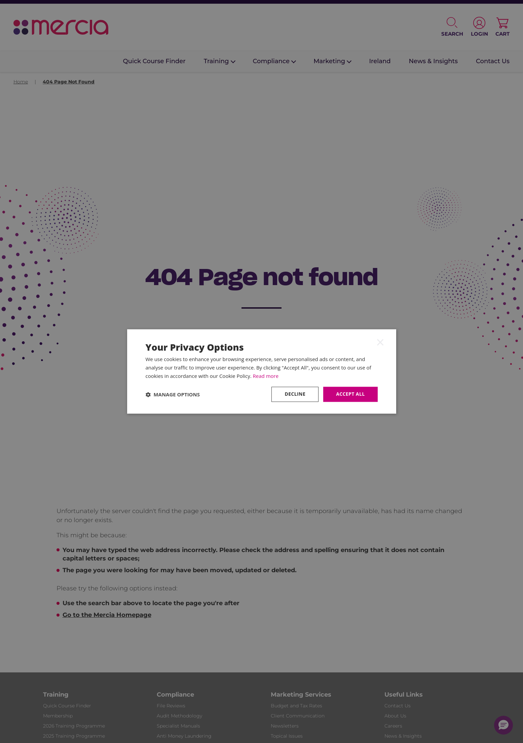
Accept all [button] (350, 394)
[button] (173, 394)
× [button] (380, 342)
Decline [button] (295, 394)
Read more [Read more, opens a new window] (266, 376)
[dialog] (261, 371)
